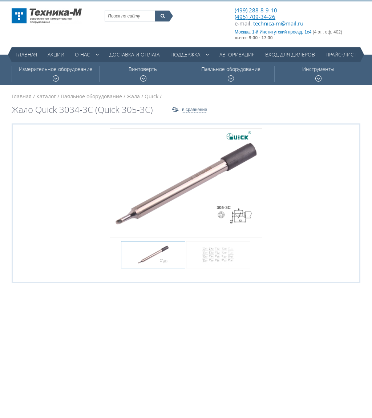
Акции (56, 54)
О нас (82, 54)
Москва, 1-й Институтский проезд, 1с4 (273, 32)
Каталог (46, 96)
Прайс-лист (341, 54)
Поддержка (185, 54)
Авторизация (237, 54)
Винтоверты (143, 74)
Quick (151, 96)
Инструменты (318, 74)
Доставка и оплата (134, 54)
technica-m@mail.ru (278, 23)
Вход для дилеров (290, 54)
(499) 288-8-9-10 (256, 10)
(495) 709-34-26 (255, 16)
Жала (133, 96)
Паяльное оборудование (230, 74)
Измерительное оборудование (55, 74)
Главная (26, 54)
